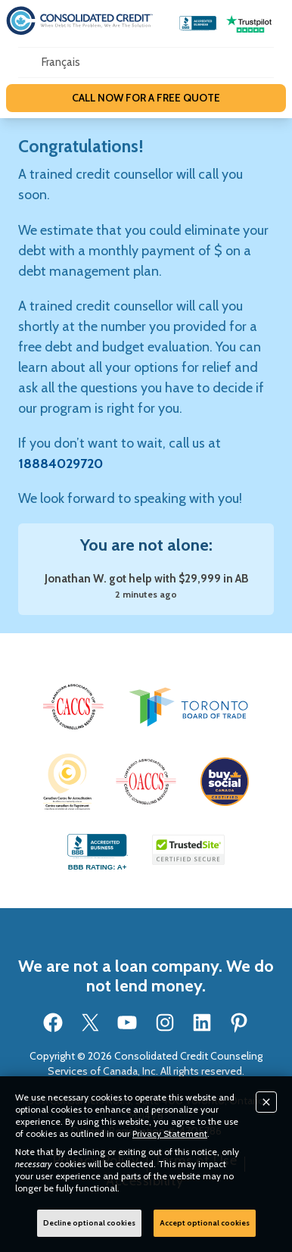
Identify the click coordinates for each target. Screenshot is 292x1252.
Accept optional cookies (205, 1223)
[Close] (266, 1102)
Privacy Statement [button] (169, 1133)
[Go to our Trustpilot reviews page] (249, 24)
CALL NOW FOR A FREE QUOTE (146, 98)
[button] (73, 706)
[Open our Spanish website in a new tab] (61, 62)
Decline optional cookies (89, 1223)
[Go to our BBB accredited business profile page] (198, 23)
